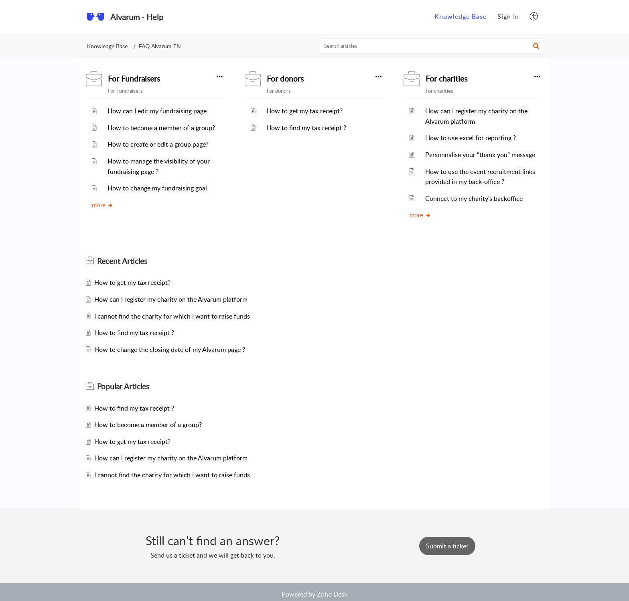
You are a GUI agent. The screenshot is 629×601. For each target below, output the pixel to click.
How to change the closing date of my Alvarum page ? (169, 349)
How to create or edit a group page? (158, 144)
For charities (446, 79)
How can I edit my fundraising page (157, 110)
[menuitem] (460, 17)
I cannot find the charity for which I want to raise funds (172, 316)
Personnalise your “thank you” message (480, 154)
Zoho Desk (332, 594)
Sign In (508, 16)
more (103, 205)
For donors (285, 79)
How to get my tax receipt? (304, 110)
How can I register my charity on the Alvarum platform (171, 299)
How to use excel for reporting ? (470, 137)
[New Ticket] (447, 546)
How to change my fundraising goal (157, 188)
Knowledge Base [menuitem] (460, 16)
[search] (432, 45)
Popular (123, 386)
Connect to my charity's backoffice (474, 198)
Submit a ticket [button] (447, 546)
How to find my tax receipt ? (306, 127)
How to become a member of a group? (161, 127)
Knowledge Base (107, 46)
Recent (122, 261)
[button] (536, 46)
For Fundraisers (134, 79)
